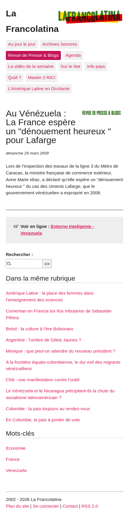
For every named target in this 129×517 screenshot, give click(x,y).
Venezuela (16, 470)
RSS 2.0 (89, 506)
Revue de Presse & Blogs (33, 55)
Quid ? (14, 77)
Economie (16, 448)
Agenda (73, 55)
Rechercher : (19, 254)
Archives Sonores (59, 44)
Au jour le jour (22, 44)
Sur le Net (70, 66)
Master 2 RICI (42, 77)
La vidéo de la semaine (31, 66)
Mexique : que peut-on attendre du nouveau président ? (60, 350)
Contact (70, 506)
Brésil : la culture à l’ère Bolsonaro (39, 328)
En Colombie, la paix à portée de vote (43, 419)
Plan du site (17, 506)
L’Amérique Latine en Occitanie (39, 88)
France (13, 459)
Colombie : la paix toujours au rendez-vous (48, 408)
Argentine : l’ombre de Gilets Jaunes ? (43, 339)
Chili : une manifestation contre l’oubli (43, 379)
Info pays (96, 66)
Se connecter (46, 506)
